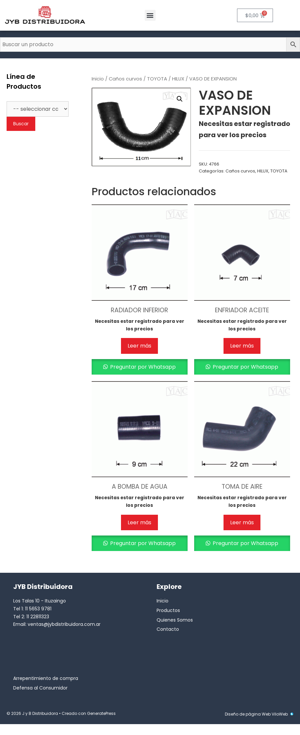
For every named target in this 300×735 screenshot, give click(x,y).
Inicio (98, 79)
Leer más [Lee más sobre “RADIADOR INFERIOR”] (139, 346)
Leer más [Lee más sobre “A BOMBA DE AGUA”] (139, 522)
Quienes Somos (175, 620)
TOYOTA (157, 79)
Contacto (168, 629)
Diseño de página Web (248, 714)
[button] (150, 15)
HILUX (178, 79)
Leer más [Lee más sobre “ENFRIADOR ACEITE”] (242, 346)
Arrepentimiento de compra (45, 678)
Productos (168, 610)
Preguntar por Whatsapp (142, 367)
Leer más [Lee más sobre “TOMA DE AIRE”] (242, 522)
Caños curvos (125, 79)
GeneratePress (101, 713)
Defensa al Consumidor (40, 688)
